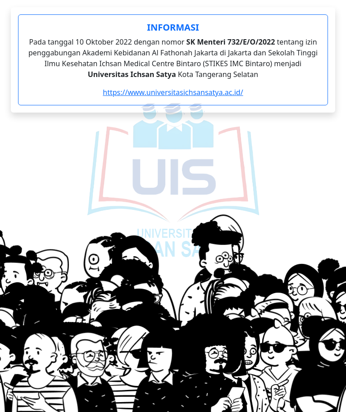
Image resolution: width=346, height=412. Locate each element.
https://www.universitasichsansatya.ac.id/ (173, 92)
